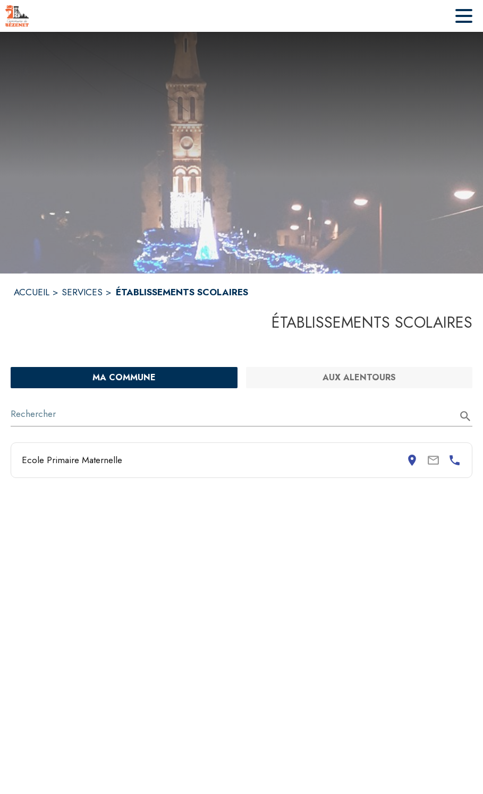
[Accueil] (17, 16)
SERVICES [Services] (82, 292)
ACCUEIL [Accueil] (31, 292)
